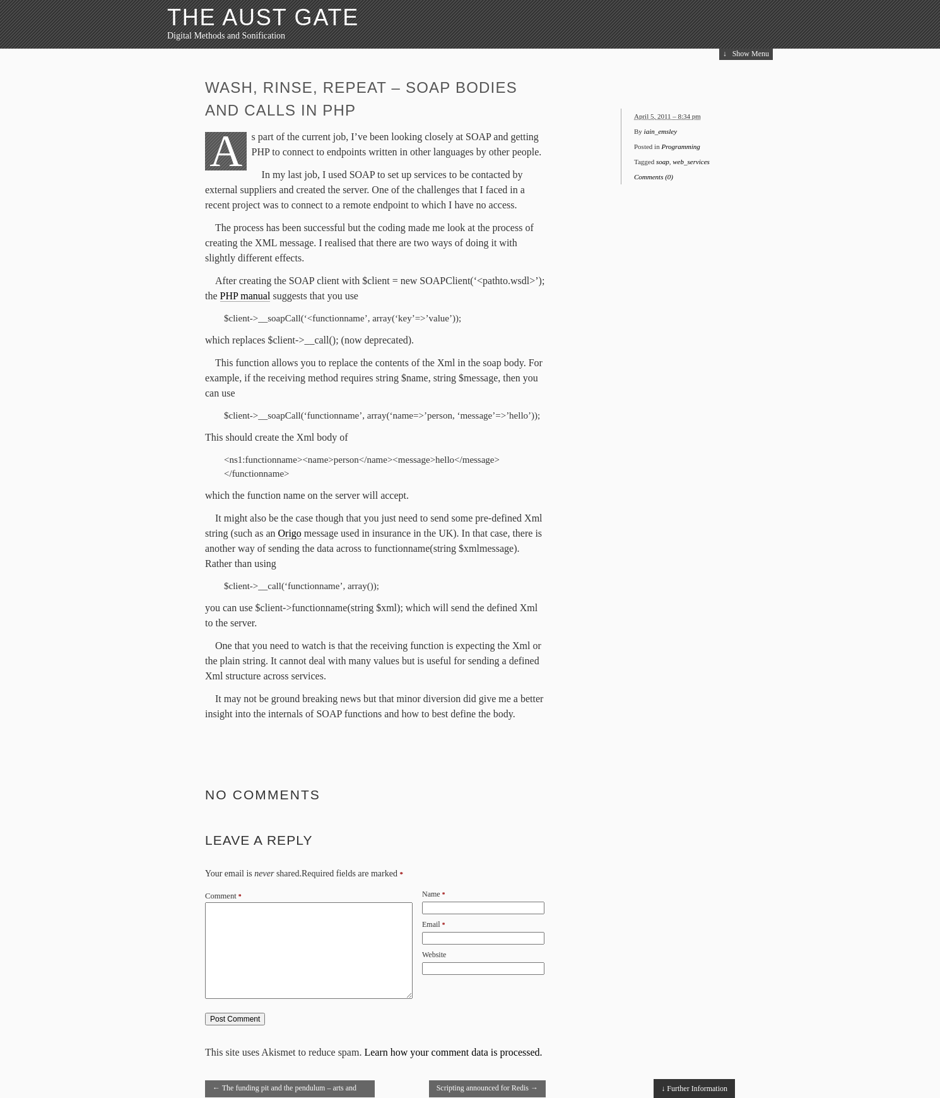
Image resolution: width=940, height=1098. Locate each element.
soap (662, 161)
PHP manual (245, 295)
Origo (290, 533)
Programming (680, 146)
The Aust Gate (263, 17)
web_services (691, 161)
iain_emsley (661, 131)
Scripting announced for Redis (487, 1087)
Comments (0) (653, 177)
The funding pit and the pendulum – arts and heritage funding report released (284, 1090)
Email (431, 924)
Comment (223, 896)
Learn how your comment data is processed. (453, 1052)
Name (431, 894)
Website (434, 954)
